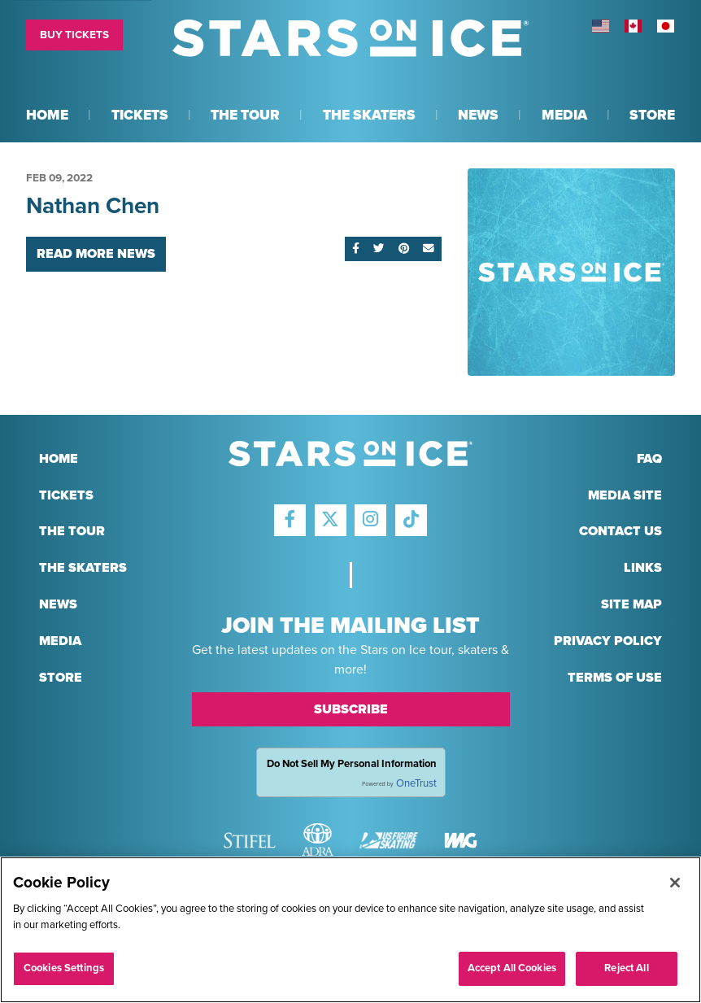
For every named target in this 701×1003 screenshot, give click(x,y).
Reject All (626, 968)
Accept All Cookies (512, 968)
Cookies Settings (64, 968)
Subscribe (351, 709)
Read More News (96, 254)
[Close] (675, 883)
